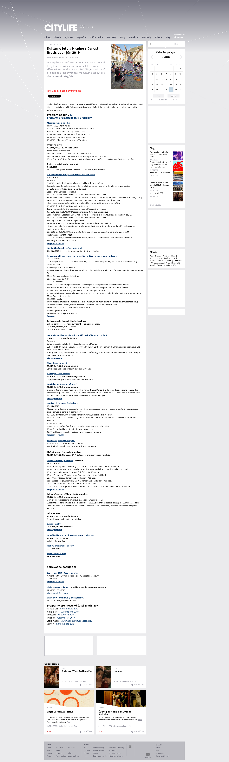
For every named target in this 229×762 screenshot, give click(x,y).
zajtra (173, 96)
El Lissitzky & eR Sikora (57, 587)
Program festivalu (55, 581)
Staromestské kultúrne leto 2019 (76, 620)
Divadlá (57, 37)
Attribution (160, 753)
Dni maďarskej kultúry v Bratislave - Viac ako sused (71, 174)
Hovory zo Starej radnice (58, 373)
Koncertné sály (156, 258)
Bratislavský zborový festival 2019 (62, 403)
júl (71, 115)
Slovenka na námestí (57, 363)
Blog (168, 37)
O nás (158, 747)
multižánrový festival (56, 57)
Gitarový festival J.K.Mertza (60, 460)
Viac (68, 722)
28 (166, 89)
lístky (49, 732)
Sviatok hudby (53, 523)
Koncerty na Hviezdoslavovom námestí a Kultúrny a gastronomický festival (82, 256)
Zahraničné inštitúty (165, 260)
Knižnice (178, 260)
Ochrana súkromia (162, 756)
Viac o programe (54, 529)
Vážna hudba (96, 37)
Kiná (151, 256)
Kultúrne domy (170, 258)
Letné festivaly (73, 756)
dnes (158, 96)
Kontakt (159, 745)
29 (171, 89)
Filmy (47, 37)
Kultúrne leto (72, 57)
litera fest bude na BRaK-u (160, 172)
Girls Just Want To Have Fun (77, 671)
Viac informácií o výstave (57, 593)
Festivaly (146, 37)
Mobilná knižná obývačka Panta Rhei (64, 248)
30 (176, 89)
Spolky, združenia (99, 756)
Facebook (130, 746)
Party (122, 37)
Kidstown (178, 37)
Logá (157, 750)
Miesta (158, 37)
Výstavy (69, 37)
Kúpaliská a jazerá (116, 756)
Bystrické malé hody (56, 553)
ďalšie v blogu (155, 205)
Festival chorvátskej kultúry (60, 545)
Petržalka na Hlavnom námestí (61, 384)
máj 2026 (166, 57)
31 (180, 89)
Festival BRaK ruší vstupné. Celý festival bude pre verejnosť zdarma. (160, 164)
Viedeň (177, 265)
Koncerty (111, 37)
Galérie (166, 256)
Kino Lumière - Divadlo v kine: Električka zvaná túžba (159, 154)
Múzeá (152, 260)
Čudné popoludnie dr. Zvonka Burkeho (114, 713)
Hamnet (118, 671)
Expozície (81, 37)
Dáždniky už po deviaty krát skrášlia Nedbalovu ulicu (159, 185)
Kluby (173, 256)
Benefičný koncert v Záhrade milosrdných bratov (70, 535)
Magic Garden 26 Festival (60, 711)
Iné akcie (133, 37)
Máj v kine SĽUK (156, 193)
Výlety (168, 263)
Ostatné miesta (157, 263)
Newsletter (148, 757)
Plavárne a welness (164, 265)
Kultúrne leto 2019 (69, 608)
